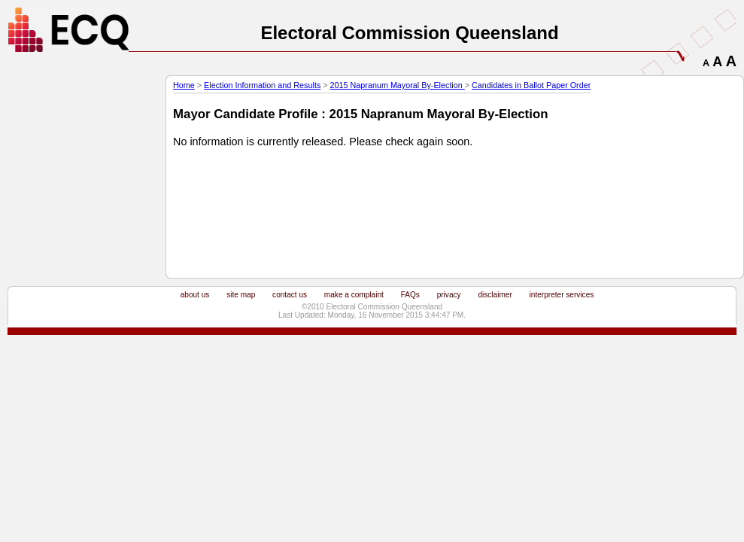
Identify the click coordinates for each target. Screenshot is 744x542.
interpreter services (562, 295)
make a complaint (354, 295)
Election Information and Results (262, 85)
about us (195, 295)
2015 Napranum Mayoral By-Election (397, 85)
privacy (449, 295)
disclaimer (495, 295)
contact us (289, 295)
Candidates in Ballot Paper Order (531, 85)
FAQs (410, 295)
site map (240, 295)
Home (184, 85)
